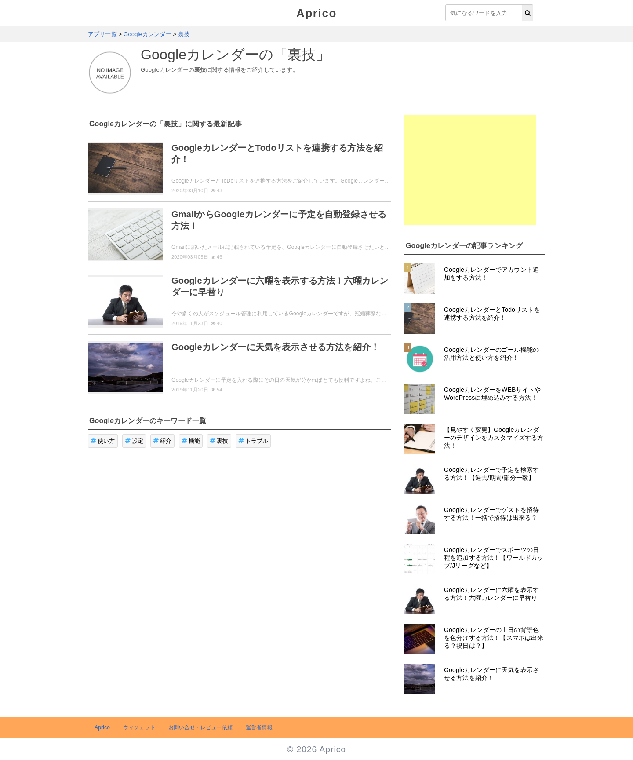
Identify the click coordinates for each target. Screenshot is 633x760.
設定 (134, 441)
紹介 (162, 441)
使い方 (103, 441)
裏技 (219, 441)
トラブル (253, 441)
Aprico (316, 13)
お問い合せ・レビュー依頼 (200, 727)
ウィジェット (139, 727)
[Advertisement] (470, 170)
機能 (191, 441)
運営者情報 (259, 727)
